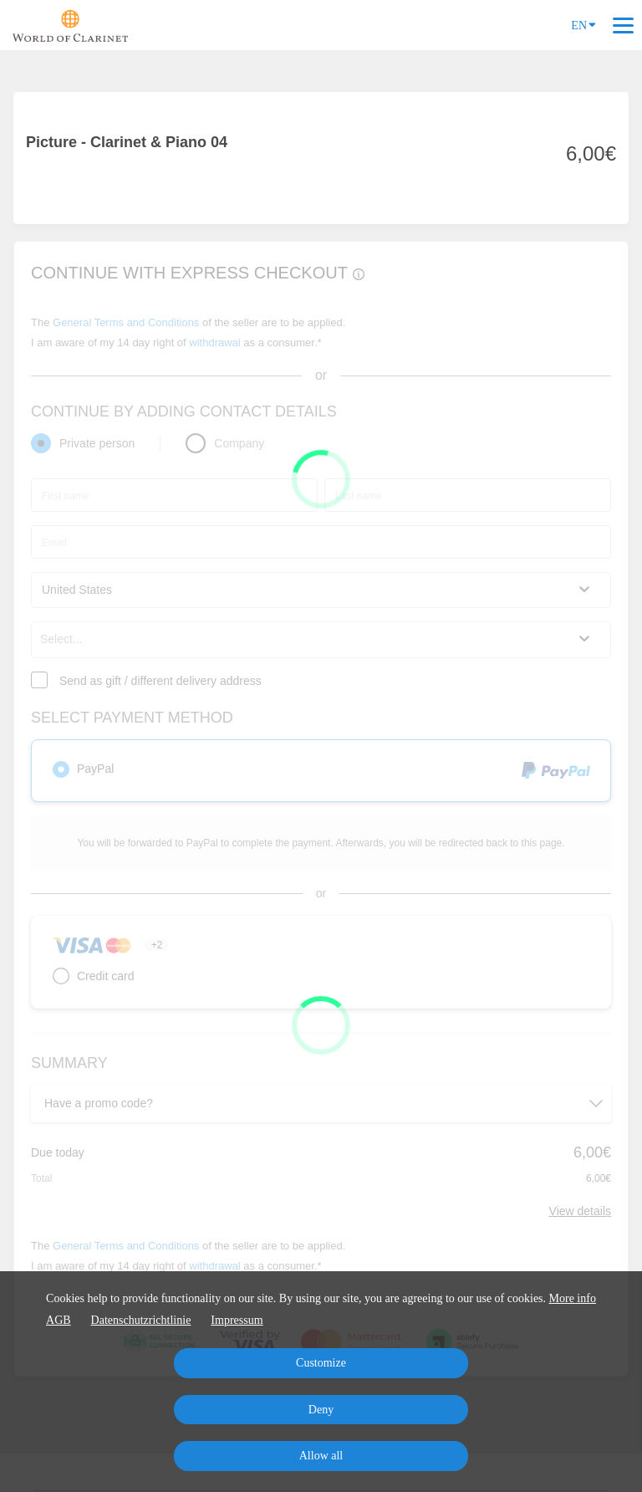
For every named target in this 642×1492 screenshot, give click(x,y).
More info (572, 1298)
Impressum (236, 1320)
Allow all (321, 1455)
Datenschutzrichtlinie (141, 1320)
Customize (321, 1363)
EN (583, 24)
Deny (321, 1409)
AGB (58, 1320)
